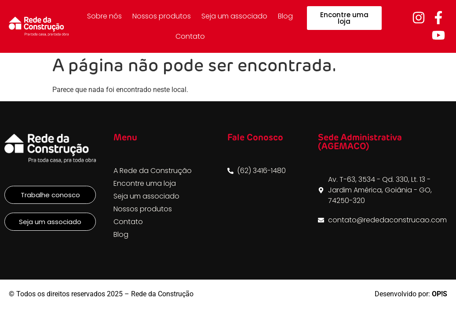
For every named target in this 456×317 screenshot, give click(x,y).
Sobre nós (104, 16)
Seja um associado (234, 16)
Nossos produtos (161, 16)
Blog (285, 16)
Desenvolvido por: (411, 294)
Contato (190, 36)
